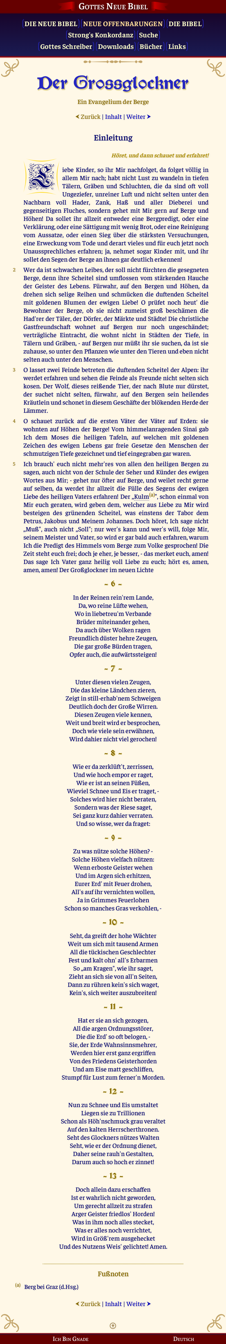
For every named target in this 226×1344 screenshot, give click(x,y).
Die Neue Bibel (50, 23)
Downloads (116, 46)
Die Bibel (185, 23)
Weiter (138, 116)
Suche (148, 34)
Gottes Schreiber (66, 46)
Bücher (151, 46)
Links (177, 46)
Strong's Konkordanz (100, 34)
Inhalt (113, 116)
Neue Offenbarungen (123, 23)
